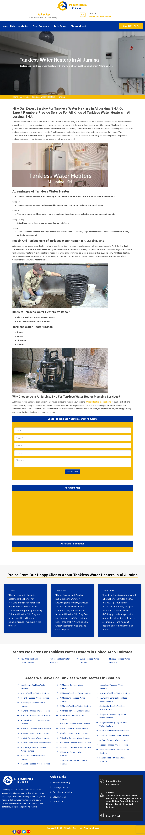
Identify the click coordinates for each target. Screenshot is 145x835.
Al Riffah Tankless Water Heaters (74, 733)
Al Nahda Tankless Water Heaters (75, 723)
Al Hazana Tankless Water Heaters (36, 715)
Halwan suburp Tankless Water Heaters (74, 762)
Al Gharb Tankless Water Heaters (35, 710)
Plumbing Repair (79, 26)
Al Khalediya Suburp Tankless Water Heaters (33, 749)
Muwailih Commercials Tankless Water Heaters (113, 700)
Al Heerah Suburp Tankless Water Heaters (35, 722)
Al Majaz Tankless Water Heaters (35, 763)
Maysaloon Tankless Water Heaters (111, 687)
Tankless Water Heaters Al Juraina (48, 96)
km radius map (72, 513)
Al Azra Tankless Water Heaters (35, 693)
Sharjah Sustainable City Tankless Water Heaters (113, 716)
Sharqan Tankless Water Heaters (114, 730)
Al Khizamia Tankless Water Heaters (33, 757)
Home (5, 26)
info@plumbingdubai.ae (100, 16)
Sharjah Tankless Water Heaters (119, 660)
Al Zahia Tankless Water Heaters (113, 740)
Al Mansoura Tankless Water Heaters (72, 700)
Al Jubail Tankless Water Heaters (35, 738)
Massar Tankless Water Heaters (113, 744)
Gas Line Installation (62, 792)
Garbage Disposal (61, 787)
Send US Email (113, 816)
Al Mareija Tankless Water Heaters (75, 706)
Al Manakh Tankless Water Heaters (75, 693)
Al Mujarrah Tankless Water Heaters (72, 717)
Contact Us (58, 801)
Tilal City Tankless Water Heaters (114, 735)
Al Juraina (25, 96)
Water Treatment (41, 26)
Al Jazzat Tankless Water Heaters (35, 733)
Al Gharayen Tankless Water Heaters (33, 704)
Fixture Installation (19, 26)
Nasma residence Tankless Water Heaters (114, 751)
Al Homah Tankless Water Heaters (36, 728)
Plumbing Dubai (91, 828)
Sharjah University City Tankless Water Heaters (113, 724)
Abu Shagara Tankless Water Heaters (33, 687)
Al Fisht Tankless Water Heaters (35, 698)
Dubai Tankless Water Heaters (89, 660)
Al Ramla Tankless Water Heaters (75, 728)
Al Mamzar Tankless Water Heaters (72, 687)
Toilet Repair (60, 26)
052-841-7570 (131, 26)
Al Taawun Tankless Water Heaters (75, 747)
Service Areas (59, 796)
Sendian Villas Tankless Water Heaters (112, 759)
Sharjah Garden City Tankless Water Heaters (112, 708)
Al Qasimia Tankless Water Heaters (71, 754)
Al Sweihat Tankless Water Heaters (75, 742)
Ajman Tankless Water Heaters (60, 660)
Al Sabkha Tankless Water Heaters (75, 738)
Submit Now (72, 471)
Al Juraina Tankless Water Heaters (36, 742)
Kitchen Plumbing (61, 782)
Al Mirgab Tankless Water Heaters (75, 710)
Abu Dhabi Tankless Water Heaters (29, 660)
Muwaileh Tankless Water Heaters (114, 693)
